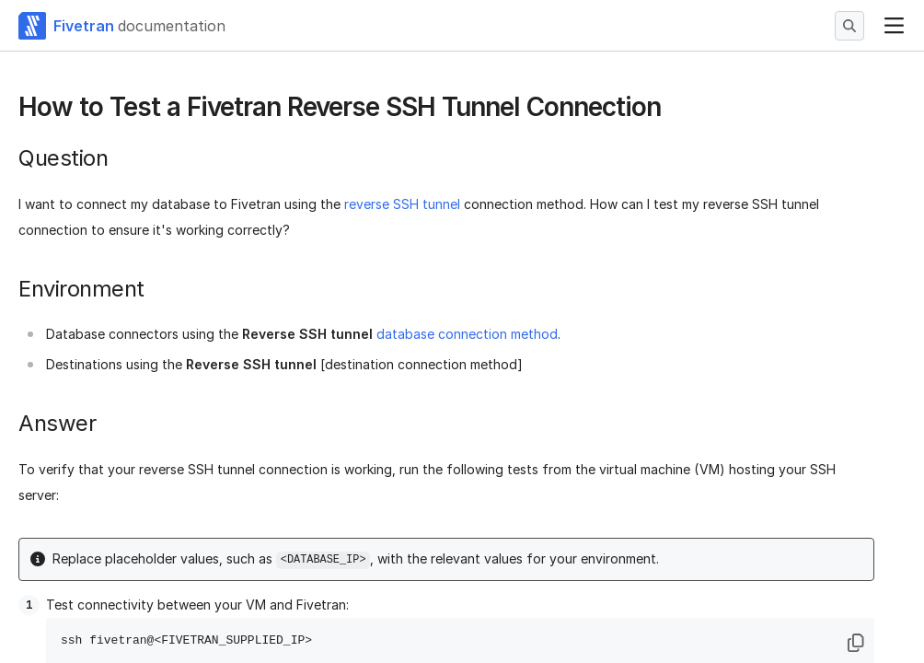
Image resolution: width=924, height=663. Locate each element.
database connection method (467, 334)
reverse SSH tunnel (402, 204)
